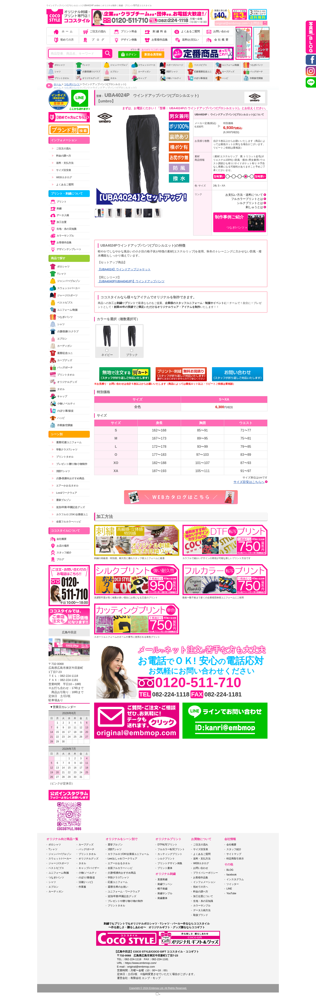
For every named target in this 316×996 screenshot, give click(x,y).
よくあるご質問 (186, 31)
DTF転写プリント (167, 844)
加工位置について (203, 896)
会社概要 (217, 39)
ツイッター (232, 884)
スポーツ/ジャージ (171, 65)
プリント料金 (125, 31)
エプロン (110, 72)
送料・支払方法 (62, 163)
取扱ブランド (200, 915)
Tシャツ (83, 65)
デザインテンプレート (65, 249)
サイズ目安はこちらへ (248, 482)
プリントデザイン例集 (169, 863)
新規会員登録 (153, 54)
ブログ (94, 39)
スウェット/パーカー (143, 67)
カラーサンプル (62, 236)
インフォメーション (204, 882)
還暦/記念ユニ (61, 353)
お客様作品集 (156, 39)
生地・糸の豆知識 (63, 229)
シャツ (54, 72)
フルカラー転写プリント (171, 849)
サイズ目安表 (61, 170)
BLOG (229, 869)
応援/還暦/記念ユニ (199, 72)
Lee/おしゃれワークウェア (122, 858)
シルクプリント (166, 858)
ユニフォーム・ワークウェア (124, 891)
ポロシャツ (56, 65)
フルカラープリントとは (247, 198)
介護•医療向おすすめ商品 (68, 478)
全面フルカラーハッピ (66, 522)
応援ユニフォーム (118, 882)
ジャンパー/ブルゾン (115, 67)
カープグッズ (224, 72)
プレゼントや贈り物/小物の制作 (125, 901)
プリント (58, 202)
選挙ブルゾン (61, 500)
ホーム (63, 31)
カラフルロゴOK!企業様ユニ (70, 514)
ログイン (128, 54)
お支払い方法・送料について (244, 194)
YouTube (231, 893)
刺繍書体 (162, 898)
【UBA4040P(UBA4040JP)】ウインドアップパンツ (131, 281)
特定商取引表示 (235, 858)
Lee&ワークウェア (64, 493)
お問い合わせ (217, 31)
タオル (109, 78)
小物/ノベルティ (170, 78)
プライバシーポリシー (205, 872)
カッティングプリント (169, 854)
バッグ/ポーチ (253, 72)
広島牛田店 (69, 632)
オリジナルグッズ (87, 78)
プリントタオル (58, 78)
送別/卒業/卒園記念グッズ (68, 507)
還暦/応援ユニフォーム (67, 442)
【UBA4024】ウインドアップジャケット (124, 269)
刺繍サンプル (164, 893)
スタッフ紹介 (60, 553)
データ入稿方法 (202, 910)
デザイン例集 (125, 39)
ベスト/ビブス (197, 65)
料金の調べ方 (61, 156)
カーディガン (140, 72)
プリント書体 (164, 868)
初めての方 (63, 39)
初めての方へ (200, 886)
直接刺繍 (162, 879)
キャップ (138, 78)
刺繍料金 (156, 31)
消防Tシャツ (168, 72)
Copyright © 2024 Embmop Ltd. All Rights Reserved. (158, 988)
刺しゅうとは (254, 207)
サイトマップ (233, 854)
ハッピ (221, 78)
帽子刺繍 (162, 888)
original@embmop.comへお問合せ (241, 23)
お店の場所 (59, 546)
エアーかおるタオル (65, 486)
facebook (231, 874)
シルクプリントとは (250, 203)
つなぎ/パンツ (253, 65)
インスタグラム (235, 879)
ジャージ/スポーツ (64, 295)
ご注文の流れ (94, 31)
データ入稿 (59, 215)
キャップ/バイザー (89, 868)
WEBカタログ (62, 177)
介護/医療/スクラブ (88, 72)
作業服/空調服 (253, 78)
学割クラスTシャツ (64, 449)
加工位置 (58, 222)
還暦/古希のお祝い (118, 886)
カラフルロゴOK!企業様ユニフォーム (128, 854)
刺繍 (56, 208)
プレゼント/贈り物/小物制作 (69, 464)
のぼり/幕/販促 (197, 78)
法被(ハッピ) (86, 882)
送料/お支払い (186, 39)
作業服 (82, 886)
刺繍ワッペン (164, 884)
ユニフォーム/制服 (227, 65)
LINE (229, 888)
